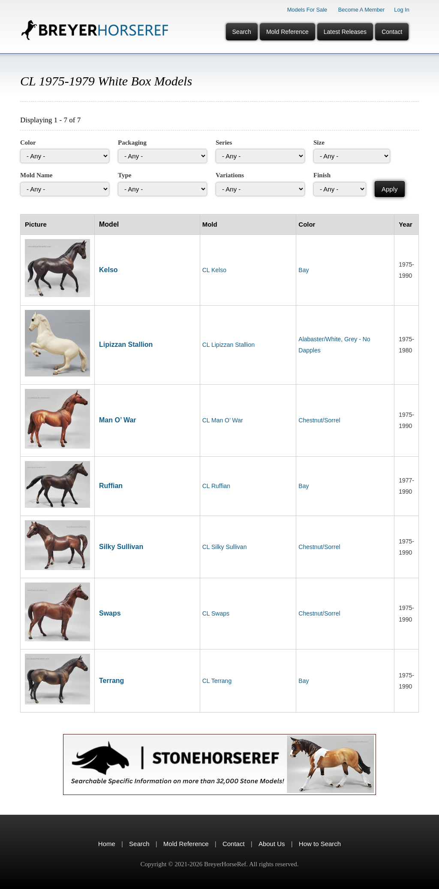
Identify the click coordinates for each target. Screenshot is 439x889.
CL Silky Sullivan (224, 546)
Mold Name (36, 175)
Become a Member (361, 9)
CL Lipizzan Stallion (228, 344)
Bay (303, 270)
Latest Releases (345, 31)
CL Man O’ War (222, 420)
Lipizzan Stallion (126, 344)
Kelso (108, 269)
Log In (401, 9)
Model (109, 224)
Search (241, 31)
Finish (322, 175)
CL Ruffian (216, 485)
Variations (230, 175)
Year (405, 224)
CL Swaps (215, 613)
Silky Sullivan (121, 546)
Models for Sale (307, 9)
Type (124, 175)
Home (106, 843)
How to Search (320, 843)
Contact (392, 31)
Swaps (110, 613)
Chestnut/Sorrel (319, 420)
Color (28, 142)
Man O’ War (117, 420)
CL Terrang (217, 680)
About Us (272, 843)
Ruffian (111, 485)
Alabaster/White (319, 339)
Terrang (111, 680)
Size (319, 142)
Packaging (132, 142)
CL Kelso (214, 270)
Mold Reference (287, 31)
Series (224, 142)
